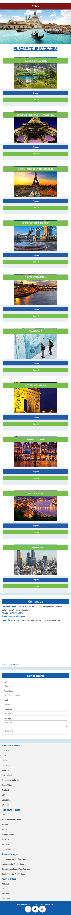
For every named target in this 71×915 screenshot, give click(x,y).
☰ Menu (35, 6)
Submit (8, 731)
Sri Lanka (5, 805)
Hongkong (6, 765)
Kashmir (5, 824)
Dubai (4, 755)
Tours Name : (9, 691)
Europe (4, 760)
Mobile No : (8, 709)
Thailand (5, 790)
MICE (4, 889)
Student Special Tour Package (13, 874)
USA (3, 795)
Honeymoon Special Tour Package (15, 859)
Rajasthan (6, 844)
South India (6, 849)
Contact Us (6, 898)
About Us (5, 884)
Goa (3, 815)
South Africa (7, 785)
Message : (7, 718)
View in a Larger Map (11, 664)
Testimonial (6, 894)
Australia (5, 750)
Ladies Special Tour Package (13, 864)
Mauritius (5, 770)
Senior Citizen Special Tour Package (16, 869)
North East (6, 839)
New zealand (7, 775)
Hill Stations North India (11, 819)
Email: (6, 700)
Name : (6, 682)
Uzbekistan (6, 800)
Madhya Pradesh (8, 834)
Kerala (4, 829)
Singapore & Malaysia (10, 780)
